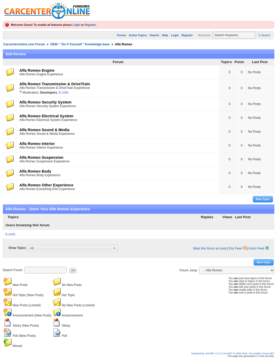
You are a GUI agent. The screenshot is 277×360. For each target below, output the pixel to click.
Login (76, 24)
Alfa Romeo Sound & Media (44, 130)
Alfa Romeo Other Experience (46, 185)
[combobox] (72, 248)
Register (90, 24)
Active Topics (138, 35)
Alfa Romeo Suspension (41, 157)
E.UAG (63, 92)
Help (165, 35)
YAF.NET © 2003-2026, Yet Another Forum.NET (248, 353)
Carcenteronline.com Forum (24, 44)
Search (154, 35)
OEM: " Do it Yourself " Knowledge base (80, 44)
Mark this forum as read (209, 248)
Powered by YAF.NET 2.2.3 (206, 353)
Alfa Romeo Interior (37, 144)
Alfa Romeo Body (35, 171)
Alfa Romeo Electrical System (46, 116)
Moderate (204, 35)
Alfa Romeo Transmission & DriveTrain (54, 84)
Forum (121, 35)
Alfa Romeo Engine (36, 70)
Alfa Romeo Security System (45, 102)
